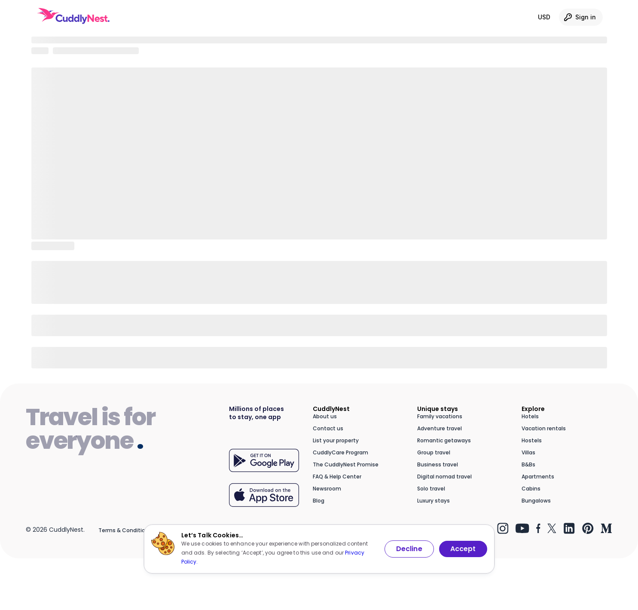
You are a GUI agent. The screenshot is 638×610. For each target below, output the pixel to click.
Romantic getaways (444, 440)
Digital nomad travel (444, 476)
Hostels (532, 440)
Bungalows (536, 500)
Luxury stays (433, 500)
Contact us (328, 428)
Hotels (530, 416)
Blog (318, 500)
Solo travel (431, 488)
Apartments (538, 476)
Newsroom (327, 488)
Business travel (437, 464)
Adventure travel (439, 428)
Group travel (433, 452)
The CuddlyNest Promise (346, 464)
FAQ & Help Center (337, 476)
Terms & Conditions (125, 530)
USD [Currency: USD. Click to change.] (544, 17)
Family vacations (439, 416)
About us (325, 416)
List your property (336, 440)
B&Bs (528, 464)
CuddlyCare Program (340, 452)
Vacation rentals (544, 428)
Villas (528, 452)
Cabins (531, 488)
